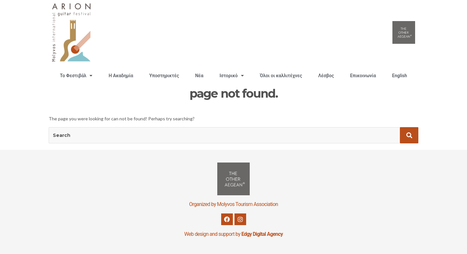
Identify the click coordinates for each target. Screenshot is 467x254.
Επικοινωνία (363, 75)
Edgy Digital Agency (262, 234)
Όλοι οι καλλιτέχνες (281, 75)
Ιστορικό (232, 75)
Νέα (199, 75)
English (399, 75)
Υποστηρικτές (164, 75)
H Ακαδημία (121, 75)
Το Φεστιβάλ (76, 75)
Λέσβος (326, 75)
